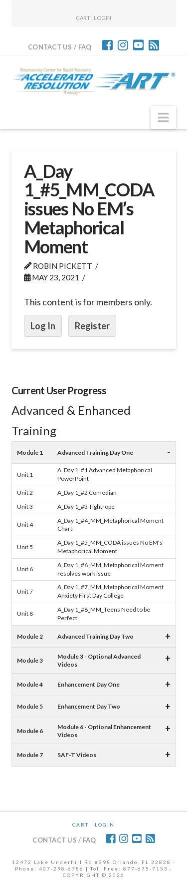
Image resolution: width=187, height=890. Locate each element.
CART (83, 17)
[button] (163, 117)
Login (105, 825)
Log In (42, 325)
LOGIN (102, 17)
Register (92, 325)
